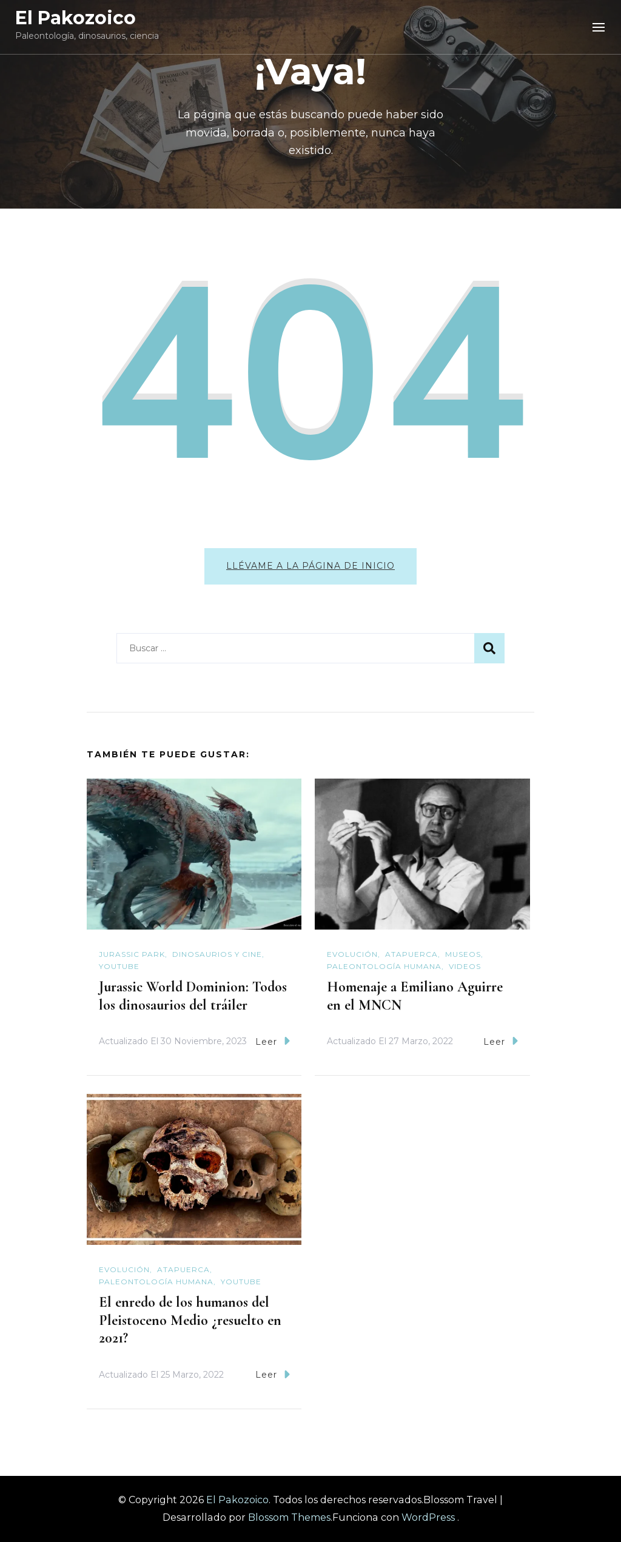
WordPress (428, 1517)
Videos (465, 966)
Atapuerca (411, 954)
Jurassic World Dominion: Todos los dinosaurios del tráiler (193, 996)
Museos (463, 954)
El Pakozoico (75, 18)
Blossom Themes (289, 1517)
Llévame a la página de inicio (310, 565)
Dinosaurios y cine (217, 954)
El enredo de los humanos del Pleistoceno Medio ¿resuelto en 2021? (190, 1320)
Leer (272, 1040)
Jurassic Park (132, 954)
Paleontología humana (384, 966)
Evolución (352, 954)
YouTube (119, 966)
